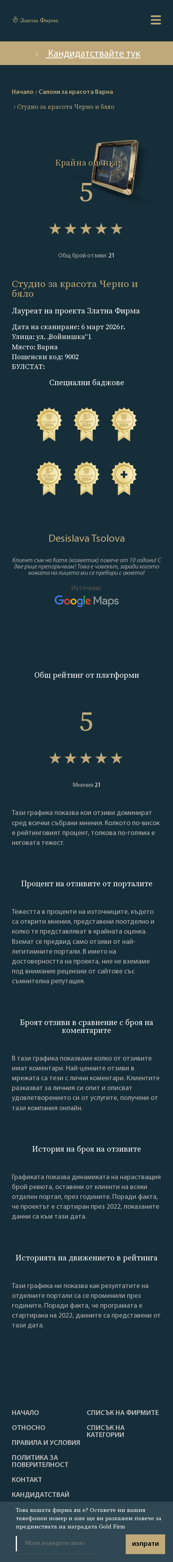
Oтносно (28, 1428)
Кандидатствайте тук (86, 54)
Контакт (27, 1480)
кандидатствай (40, 1495)
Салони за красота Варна (76, 92)
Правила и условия (46, 1443)
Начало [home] (22, 92)
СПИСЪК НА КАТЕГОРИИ (106, 1432)
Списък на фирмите (123, 1413)
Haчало (25, 1413)
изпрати (145, 1544)
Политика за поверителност (40, 1462)
